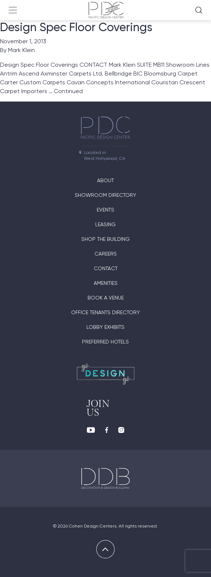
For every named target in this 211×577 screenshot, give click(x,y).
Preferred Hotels (105, 342)
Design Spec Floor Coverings (76, 27)
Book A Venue (106, 298)
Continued (68, 91)
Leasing (105, 224)
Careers (106, 254)
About (105, 180)
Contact (106, 268)
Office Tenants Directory (105, 312)
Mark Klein (21, 50)
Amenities (106, 283)
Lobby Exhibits (105, 327)
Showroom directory (105, 195)
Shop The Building (105, 239)
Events (105, 210)
